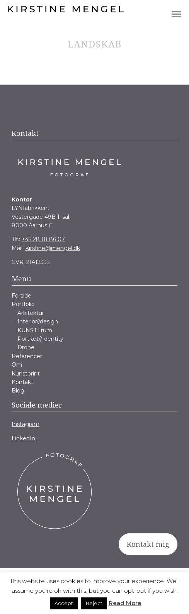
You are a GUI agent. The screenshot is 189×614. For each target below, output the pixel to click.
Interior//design (37, 321)
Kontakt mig (148, 544)
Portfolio (23, 304)
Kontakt (22, 382)
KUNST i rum (34, 330)
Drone (25, 347)
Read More (125, 603)
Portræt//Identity (40, 338)
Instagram (25, 424)
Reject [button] (94, 603)
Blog (18, 390)
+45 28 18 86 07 (43, 239)
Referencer (27, 356)
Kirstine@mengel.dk (52, 248)
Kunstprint (26, 373)
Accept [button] (63, 603)
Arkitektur (30, 313)
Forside (21, 295)
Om (17, 364)
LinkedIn (23, 438)
